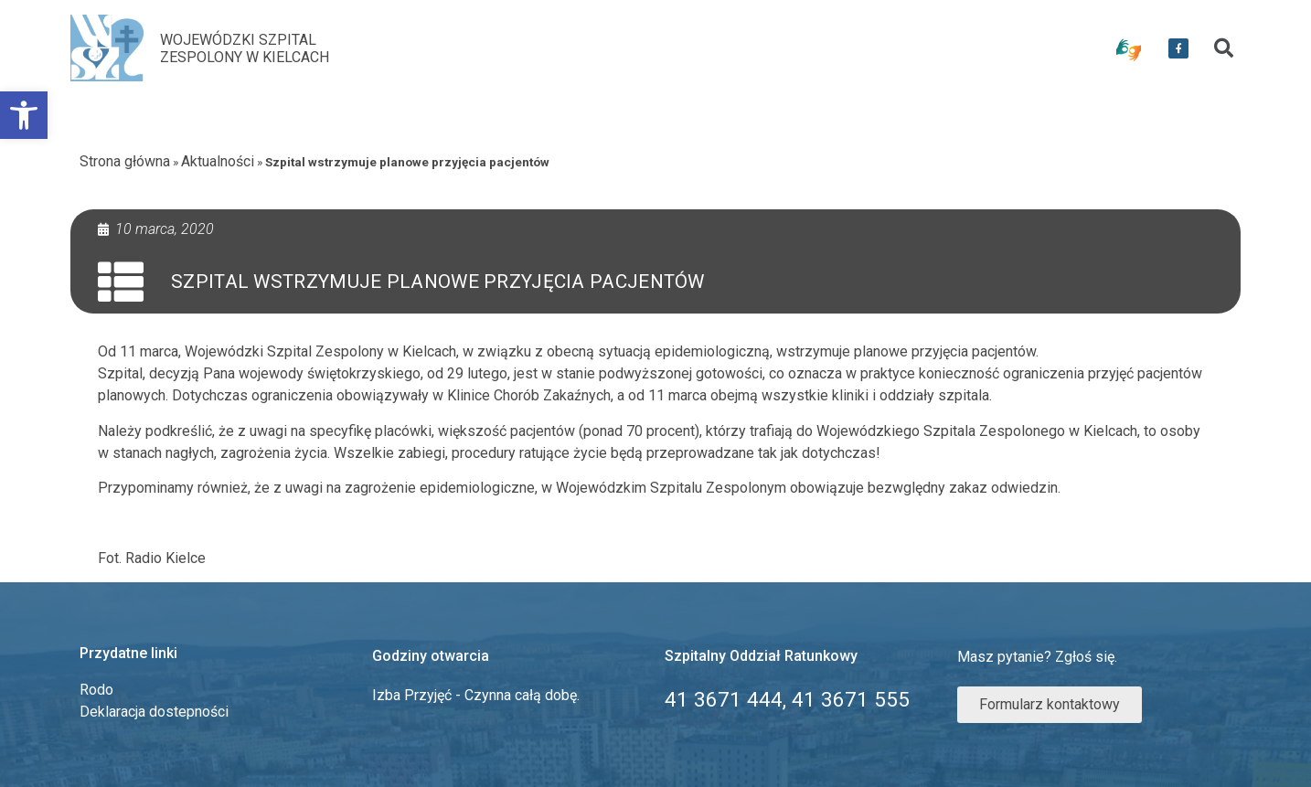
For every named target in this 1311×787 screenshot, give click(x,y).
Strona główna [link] (125, 161)
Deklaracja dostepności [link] (154, 711)
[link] (24, 115)
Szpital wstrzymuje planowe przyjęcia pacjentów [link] (438, 281)
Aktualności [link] (217, 161)
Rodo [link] (96, 689)
